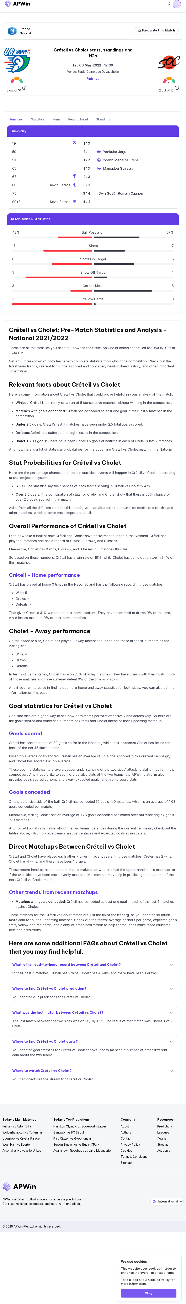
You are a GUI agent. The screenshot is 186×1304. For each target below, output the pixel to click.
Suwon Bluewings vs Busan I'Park (76, 1144)
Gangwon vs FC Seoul (68, 1132)
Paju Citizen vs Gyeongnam (72, 1138)
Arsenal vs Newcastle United (22, 1150)
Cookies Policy (159, 1279)
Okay (148, 1293)
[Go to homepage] (17, 4)
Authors (126, 1132)
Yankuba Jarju (114, 152)
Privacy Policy (130, 1144)
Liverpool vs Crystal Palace (21, 1138)
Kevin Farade (60, 185)
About (125, 1126)
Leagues (163, 1132)
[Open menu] (177, 4)
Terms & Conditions (134, 1156)
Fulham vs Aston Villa (16, 1126)
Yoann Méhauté (116, 160)
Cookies (126, 1150)
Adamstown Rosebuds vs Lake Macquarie (82, 1150)
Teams (161, 1138)
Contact (126, 1138)
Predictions (165, 1126)
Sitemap (126, 1162)
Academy (163, 1150)
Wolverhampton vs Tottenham (22, 1132)
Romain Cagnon (130, 193)
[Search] (169, 4)
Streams (162, 1144)
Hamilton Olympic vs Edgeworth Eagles (80, 1126)
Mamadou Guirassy (118, 168)
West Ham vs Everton (17, 1144)
